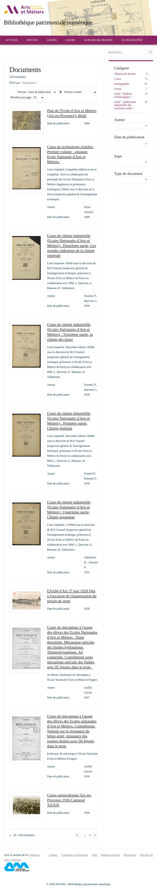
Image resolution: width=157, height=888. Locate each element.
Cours (70, 39)
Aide (94, 854)
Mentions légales (110, 854)
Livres (52, 39)
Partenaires (130, 854)
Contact (53, 854)
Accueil (12, 39)
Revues (32, 39)
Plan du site (146, 854)
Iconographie (132, 39)
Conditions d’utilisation (74, 854)
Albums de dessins (98, 39)
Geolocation (30, 82)
